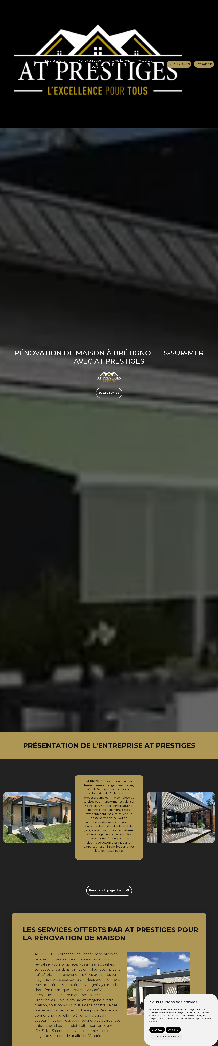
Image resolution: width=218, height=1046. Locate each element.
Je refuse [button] (173, 1029)
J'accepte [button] (157, 1029)
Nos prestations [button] (54, 60)
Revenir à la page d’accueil (109, 890)
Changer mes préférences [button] (166, 1036)
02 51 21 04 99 (179, 64)
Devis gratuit (204, 64)
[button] (67, 60)
